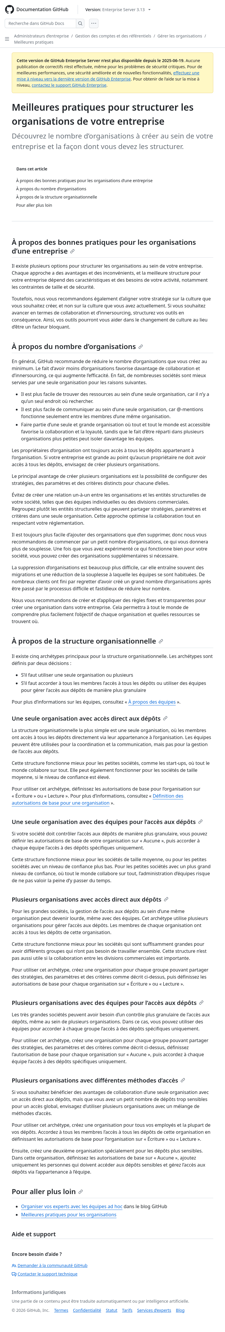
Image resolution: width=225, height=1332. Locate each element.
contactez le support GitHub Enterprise (69, 85)
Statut (111, 1310)
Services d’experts (154, 1310)
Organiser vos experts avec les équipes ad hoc (71, 1206)
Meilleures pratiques (33, 42)
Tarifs (127, 1310)
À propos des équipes (152, 702)
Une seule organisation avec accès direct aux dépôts (90, 718)
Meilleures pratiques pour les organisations (68, 1214)
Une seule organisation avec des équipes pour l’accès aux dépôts (107, 822)
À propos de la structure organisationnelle (87, 641)
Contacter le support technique (44, 1274)
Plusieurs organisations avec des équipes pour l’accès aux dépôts (108, 1003)
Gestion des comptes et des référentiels (113, 36)
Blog (180, 1310)
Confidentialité (87, 1310)
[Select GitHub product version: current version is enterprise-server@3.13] (118, 9)
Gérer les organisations (179, 36)
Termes (61, 1310)
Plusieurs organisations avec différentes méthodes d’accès (98, 1080)
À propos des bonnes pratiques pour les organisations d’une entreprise (104, 246)
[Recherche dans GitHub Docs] (40, 23)
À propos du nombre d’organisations (77, 346)
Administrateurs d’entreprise (41, 36)
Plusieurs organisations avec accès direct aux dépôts (90, 899)
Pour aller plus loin (47, 1191)
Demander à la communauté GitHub (50, 1265)
